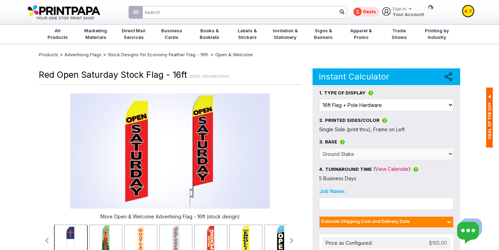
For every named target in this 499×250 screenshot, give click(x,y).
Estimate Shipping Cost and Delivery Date (365, 221)
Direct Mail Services (134, 34)
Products (48, 54)
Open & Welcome (234, 54)
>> (292, 240)
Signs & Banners (323, 34)
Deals (369, 11)
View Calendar (392, 169)
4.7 (468, 11)
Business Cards (171, 34)
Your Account (408, 12)
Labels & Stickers (247, 34)
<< (46, 240)
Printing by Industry (437, 34)
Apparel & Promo (361, 34)
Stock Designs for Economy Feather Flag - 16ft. (158, 54)
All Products (57, 34)
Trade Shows (399, 34)
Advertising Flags (83, 54)
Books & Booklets (209, 34)
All (136, 12)
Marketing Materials (95, 34)
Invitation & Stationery (285, 34)
